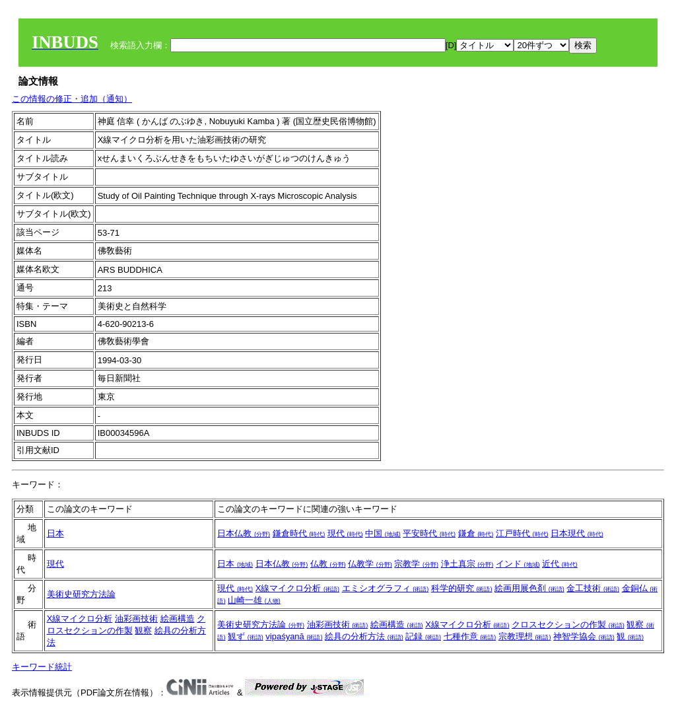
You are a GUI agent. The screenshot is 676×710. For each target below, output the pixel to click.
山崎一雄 (254, 600)
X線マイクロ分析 (297, 588)
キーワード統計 (42, 667)
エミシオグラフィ (385, 588)
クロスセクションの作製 (568, 624)
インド (518, 564)
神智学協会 (584, 636)
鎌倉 (476, 533)
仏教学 (370, 564)
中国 (383, 533)
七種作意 (470, 636)
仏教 (328, 564)
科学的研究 (461, 588)
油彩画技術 (136, 618)
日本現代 (577, 533)
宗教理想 (524, 636)
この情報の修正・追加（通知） (72, 99)
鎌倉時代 (299, 533)
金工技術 (592, 588)
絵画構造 (177, 618)
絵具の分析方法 (364, 636)
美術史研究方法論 (81, 594)
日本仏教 (243, 533)
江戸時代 (522, 533)
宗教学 (416, 564)
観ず (245, 636)
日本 (55, 533)
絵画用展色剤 (529, 588)
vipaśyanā (293, 636)
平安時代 (429, 533)
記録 (423, 636)
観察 (143, 630)
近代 (560, 564)
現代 (345, 533)
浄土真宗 (467, 564)
